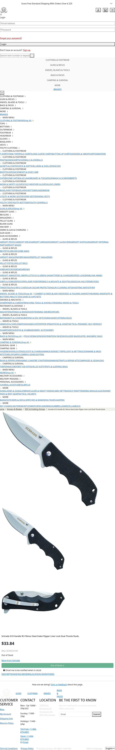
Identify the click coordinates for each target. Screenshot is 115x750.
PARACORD (11, 366)
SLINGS (72, 281)
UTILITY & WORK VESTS (11, 196)
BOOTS (3, 172)
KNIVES (47, 693)
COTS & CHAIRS (33, 351)
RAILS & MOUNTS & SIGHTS (56, 281)
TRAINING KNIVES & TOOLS (65, 302)
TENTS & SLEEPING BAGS (56, 366)
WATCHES (35, 406)
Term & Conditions (9, 748)
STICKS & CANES (60, 324)
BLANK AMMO (95, 275)
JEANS (9, 160)
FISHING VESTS (43, 196)
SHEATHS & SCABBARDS (24, 330)
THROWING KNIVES (97, 293)
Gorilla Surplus (46, 748)
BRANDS (57, 89)
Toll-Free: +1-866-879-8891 (28, 731)
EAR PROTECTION (44, 287)
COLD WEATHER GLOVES (35, 184)
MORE (57, 85)
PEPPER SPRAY (46, 324)
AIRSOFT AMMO (7, 275)
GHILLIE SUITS (37, 366)
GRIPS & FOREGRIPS (9, 281)
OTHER (91, 287)
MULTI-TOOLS (17, 296)
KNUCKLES (67, 318)
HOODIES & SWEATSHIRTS (83, 154)
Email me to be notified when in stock (22, 670)
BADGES (4, 400)
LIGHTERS (16, 406)
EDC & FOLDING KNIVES (76, 293)
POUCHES (28, 336)
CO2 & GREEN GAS (41, 275)
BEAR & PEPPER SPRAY (10, 360)
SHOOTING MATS (80, 287)
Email (24, 742)
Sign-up (26, 50)
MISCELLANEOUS (72, 406)
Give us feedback (59, 684)
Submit (96, 714)
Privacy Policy (27, 748)
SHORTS (16, 160)
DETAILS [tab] (18, 674)
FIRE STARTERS (40, 360)
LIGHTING (39, 354)
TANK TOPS (13, 154)
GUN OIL (31, 287)
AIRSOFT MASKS (13, 245)
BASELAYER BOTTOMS (26, 190)
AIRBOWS (4, 269)
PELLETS (29, 275)
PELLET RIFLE (21, 263)
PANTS (3, 160)
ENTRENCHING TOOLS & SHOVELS (36, 302)
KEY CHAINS (6, 406)
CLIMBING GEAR (26, 354)
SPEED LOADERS (81, 275)
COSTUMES (16, 384)
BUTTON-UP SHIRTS (61, 154)
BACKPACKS (39, 336)
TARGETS (4, 287)
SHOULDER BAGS (71, 336)
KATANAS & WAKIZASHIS (21, 312)
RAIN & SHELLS (44, 166)
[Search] (15, 55)
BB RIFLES (16, 251)
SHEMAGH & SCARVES (59, 178)
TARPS (3, 366)
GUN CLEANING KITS (62, 287)
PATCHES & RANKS (35, 400)
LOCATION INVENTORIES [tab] (42, 674)
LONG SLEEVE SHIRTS (42, 154)
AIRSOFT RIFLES (23, 242)
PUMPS (15, 354)
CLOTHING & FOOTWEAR (57, 60)
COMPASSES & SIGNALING (91, 360)
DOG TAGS (49, 400)
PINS (62, 400)
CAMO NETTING (60, 391)
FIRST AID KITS (23, 366)
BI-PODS (95, 281)
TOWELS (8, 354)
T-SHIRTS (4, 154)
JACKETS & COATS (8, 166)
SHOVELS (13, 351)
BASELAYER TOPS (8, 190)
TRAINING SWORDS (42, 312)
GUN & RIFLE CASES (17, 287)
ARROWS (25, 269)
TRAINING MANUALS (89, 391)
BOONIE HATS (11, 178)
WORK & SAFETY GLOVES (11, 184)
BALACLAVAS (24, 178)
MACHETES (5, 312)
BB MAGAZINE (27, 257)
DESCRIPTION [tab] (8, 674)
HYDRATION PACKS (54, 336)
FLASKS (43, 406)
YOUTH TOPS (6, 202)
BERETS (73, 178)
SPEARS (55, 312)
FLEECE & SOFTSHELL (26, 166)
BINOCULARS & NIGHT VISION (38, 391)
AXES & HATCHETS (32, 296)
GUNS (18, 693)
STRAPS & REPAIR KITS (68, 360)
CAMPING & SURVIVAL (57, 80)
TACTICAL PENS (75, 324)
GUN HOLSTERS (83, 281)
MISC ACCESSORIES (44, 330)
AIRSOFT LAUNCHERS (61, 242)
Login (57, 44)
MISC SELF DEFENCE (92, 324)
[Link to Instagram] (92, 693)
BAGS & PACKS (57, 75)
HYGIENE (4, 351)
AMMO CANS (27, 360)
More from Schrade (11, 660)
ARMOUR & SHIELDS (9, 324)
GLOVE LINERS (53, 184)
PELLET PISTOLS (7, 263)
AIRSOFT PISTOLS (8, 242)
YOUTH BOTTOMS (20, 202)
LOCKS (102, 391)
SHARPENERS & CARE (10, 302)
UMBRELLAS (58, 406)
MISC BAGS (97, 336)
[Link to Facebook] (85, 693)
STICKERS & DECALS (17, 400)
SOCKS (16, 172)
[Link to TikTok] (98, 693)
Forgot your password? (11, 38)
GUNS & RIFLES (57, 65)
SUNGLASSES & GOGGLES (12, 391)
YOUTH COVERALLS (38, 202)
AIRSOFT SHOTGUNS (80, 242)
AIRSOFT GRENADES (40, 242)
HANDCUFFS (56, 318)
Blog (2, 709)
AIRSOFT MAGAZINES (10, 257)
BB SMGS (25, 251)
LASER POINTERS (34, 281)
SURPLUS (26, 384)
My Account (5, 714)
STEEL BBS (20, 275)
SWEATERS (101, 154)
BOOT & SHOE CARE (29, 172)
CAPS (2, 178)
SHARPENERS (6, 330)
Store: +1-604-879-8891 (27, 738)
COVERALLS (5, 384)
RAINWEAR (52, 360)
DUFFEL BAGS (85, 336)
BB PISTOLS (5, 251)
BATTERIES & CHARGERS (61, 275)
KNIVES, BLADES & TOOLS (57, 70)
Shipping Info (6, 718)
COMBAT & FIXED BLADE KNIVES (50, 293)
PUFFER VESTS (29, 196)
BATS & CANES (14, 318)
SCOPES (22, 281)
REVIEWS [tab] (26, 674)
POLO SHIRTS (25, 154)
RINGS (49, 406)
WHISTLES (25, 406)
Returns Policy (6, 723)
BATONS (4, 318)
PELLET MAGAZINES (43, 257)
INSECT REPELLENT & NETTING (67, 351)
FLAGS (57, 400)
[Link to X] (104, 693)
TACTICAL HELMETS (27, 394)
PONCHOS (56, 166)
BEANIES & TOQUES (39, 178)
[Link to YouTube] (79, 693)
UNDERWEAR (43, 190)
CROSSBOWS (15, 269)
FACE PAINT (73, 391)
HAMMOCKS (47, 351)
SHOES (10, 172)
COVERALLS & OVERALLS (31, 160)
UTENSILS (21, 351)
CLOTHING (32, 693)
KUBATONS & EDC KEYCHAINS (35, 318)
